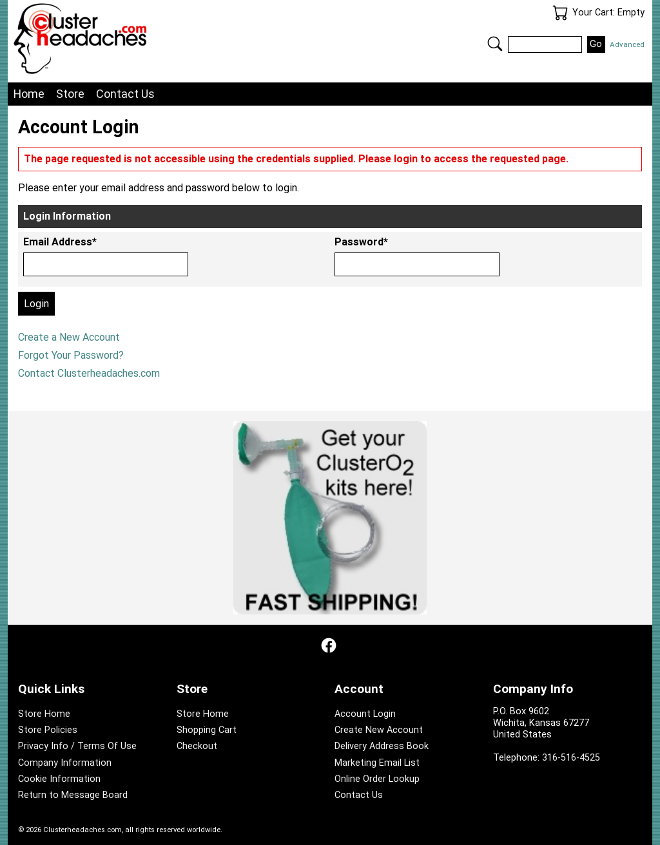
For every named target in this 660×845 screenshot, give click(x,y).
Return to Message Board (73, 795)
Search (495, 43)
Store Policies (47, 730)
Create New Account (379, 730)
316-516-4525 (571, 757)
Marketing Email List (377, 762)
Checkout (197, 746)
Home (29, 93)
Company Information (65, 762)
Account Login (365, 713)
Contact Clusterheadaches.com (89, 373)
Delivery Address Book (382, 746)
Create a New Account (69, 337)
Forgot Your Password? (71, 355)
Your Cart (560, 13)
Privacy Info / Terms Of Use (77, 746)
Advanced (627, 44)
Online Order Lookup (377, 779)
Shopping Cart (207, 730)
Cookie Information (59, 779)
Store (70, 93)
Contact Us (125, 93)
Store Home (44, 713)
